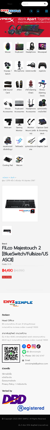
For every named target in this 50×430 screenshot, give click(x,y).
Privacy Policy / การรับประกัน (14, 384)
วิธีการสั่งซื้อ (7, 373)
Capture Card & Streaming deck (42, 127)
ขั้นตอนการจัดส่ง (9, 380)
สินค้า (13, 177)
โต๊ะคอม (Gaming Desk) (42, 90)
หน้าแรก (5, 177)
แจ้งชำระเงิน (7, 377)
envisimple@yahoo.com (36, 363)
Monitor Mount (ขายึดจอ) (31, 127)
